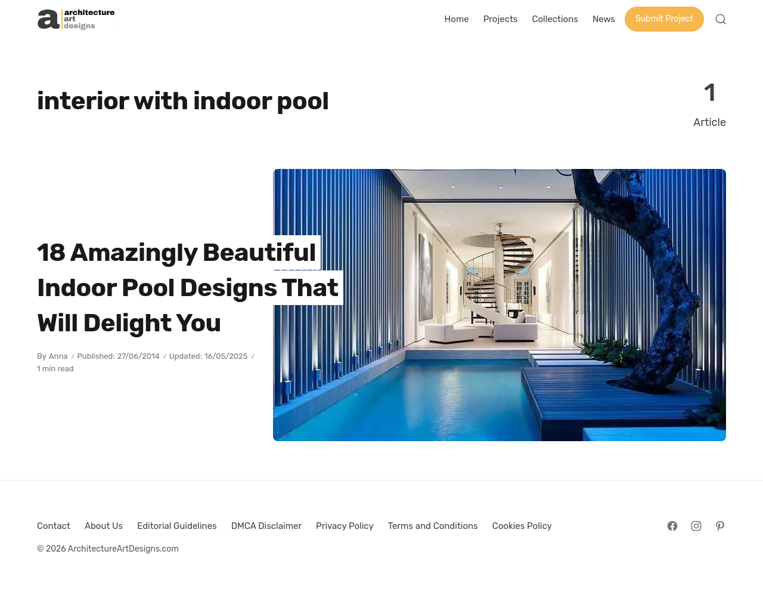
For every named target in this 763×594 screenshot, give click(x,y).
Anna (58, 356)
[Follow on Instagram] (696, 526)
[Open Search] (721, 19)
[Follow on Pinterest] (720, 526)
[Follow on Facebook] (672, 526)
